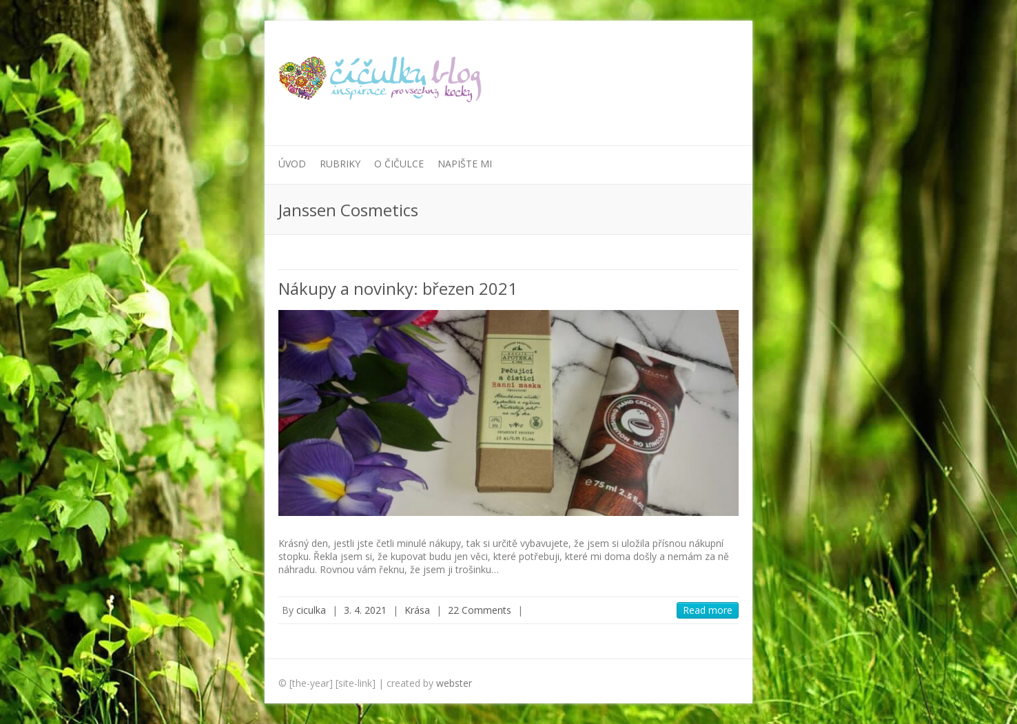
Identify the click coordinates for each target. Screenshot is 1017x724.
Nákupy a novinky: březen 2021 (397, 288)
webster (454, 683)
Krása (417, 610)
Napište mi (465, 163)
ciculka (311, 610)
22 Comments (479, 610)
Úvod (292, 163)
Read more (707, 610)
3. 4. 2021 (365, 610)
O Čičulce (399, 163)
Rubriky (340, 163)
